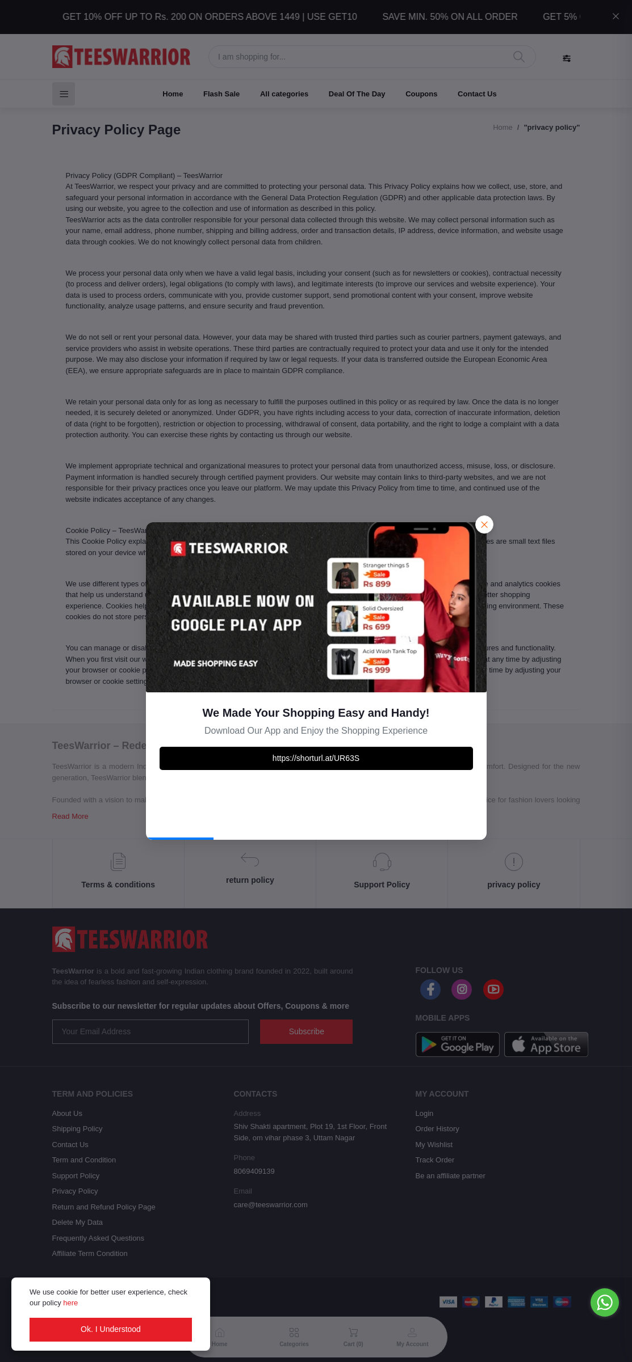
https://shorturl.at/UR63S (316, 758)
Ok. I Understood (111, 1329)
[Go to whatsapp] (605, 1302)
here (70, 1302)
